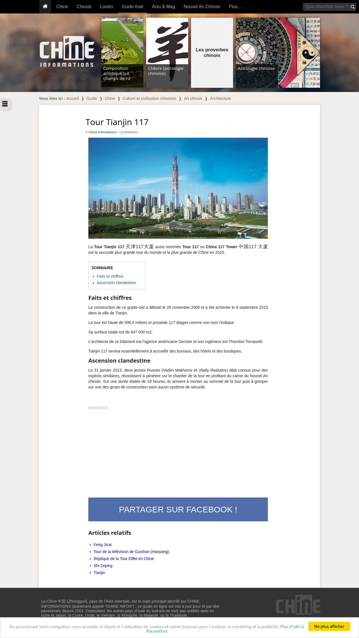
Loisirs (106, 6)
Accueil (72, 98)
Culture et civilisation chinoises (149, 98)
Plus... (235, 6)
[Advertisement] (178, 450)
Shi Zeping (103, 565)
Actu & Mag (163, 6)
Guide (92, 98)
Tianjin (99, 572)
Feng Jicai (103, 544)
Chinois (84, 6)
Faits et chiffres (110, 276)
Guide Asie (132, 6)
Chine (62, 6)
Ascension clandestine (116, 282)
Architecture (220, 98)
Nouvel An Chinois (202, 6)
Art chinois (193, 98)
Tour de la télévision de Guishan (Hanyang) (131, 551)
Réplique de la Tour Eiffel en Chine (124, 558)
